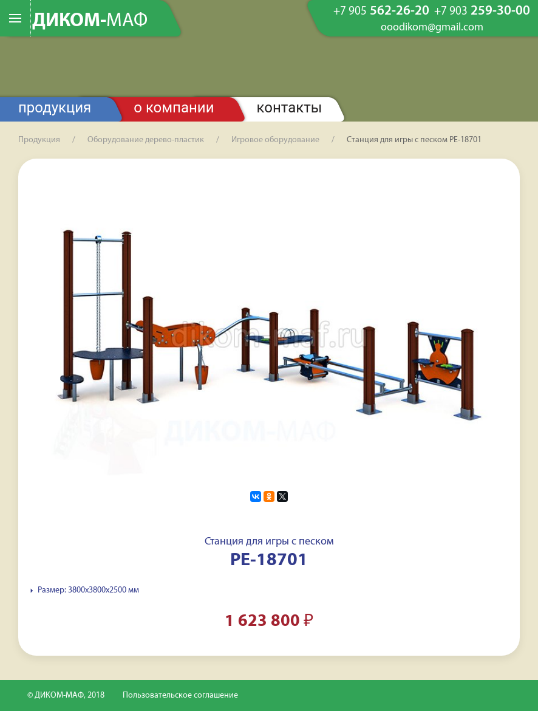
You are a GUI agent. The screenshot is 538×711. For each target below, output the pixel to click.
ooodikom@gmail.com (432, 27)
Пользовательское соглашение (180, 695)
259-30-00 (482, 11)
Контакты (289, 107)
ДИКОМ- (90, 21)
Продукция (54, 107)
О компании (174, 107)
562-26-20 (381, 11)
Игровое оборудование (275, 140)
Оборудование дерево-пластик (145, 140)
